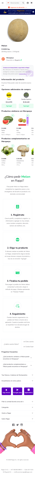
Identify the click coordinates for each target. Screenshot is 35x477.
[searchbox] (15, 3)
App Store (6, 391)
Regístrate (21, 11)
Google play (17, 391)
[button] (17, 7)
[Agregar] (12, 115)
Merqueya (10, 58)
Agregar (9, 106)
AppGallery (29, 391)
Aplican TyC (27, 13)
